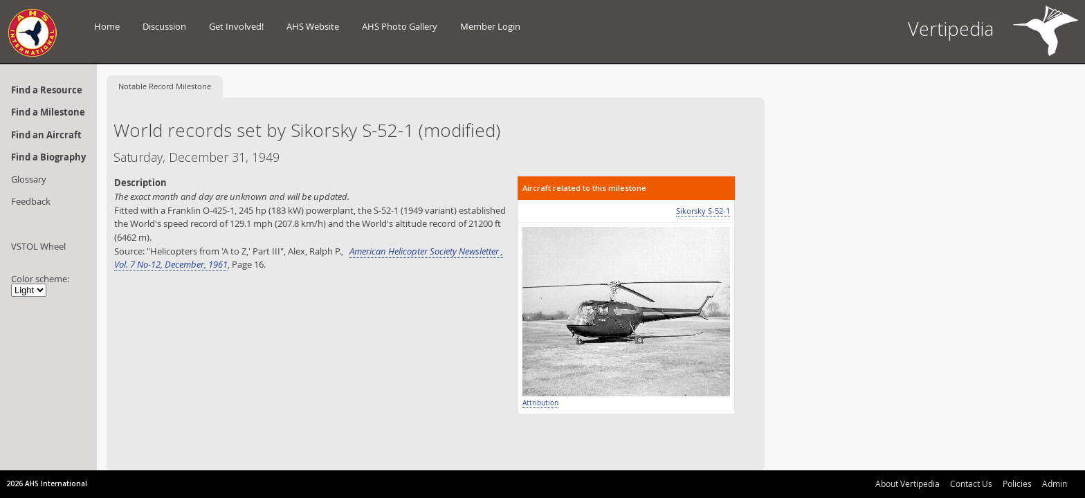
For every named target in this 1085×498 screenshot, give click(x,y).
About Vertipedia (907, 483)
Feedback (31, 201)
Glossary (28, 179)
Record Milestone (164, 86)
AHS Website (312, 26)
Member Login (490, 26)
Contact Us (971, 483)
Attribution (540, 402)
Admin (1054, 483)
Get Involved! (236, 26)
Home (107, 26)
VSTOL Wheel (38, 246)
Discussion (164, 26)
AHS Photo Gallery (399, 26)
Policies (1017, 483)
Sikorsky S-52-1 (703, 210)
